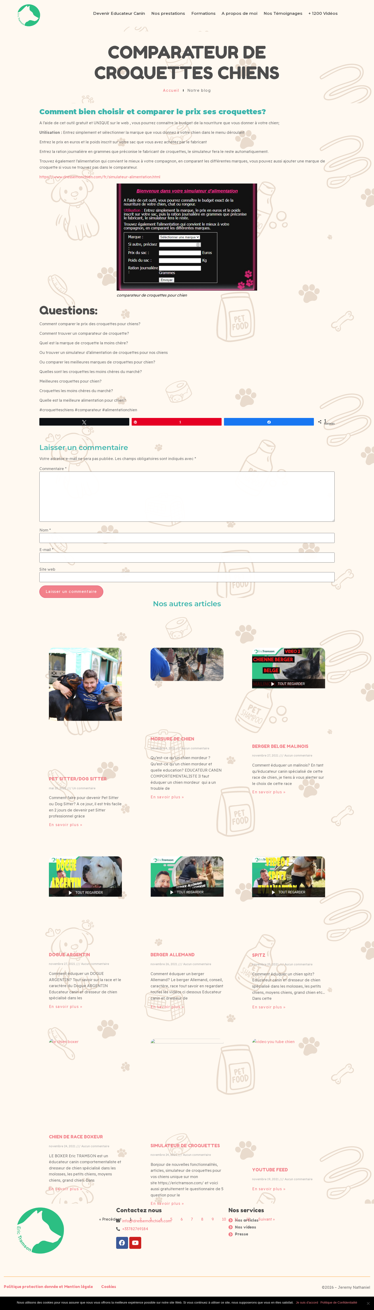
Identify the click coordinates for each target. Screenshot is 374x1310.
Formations (203, 13)
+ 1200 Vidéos (323, 13)
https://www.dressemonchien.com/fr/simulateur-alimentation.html (99, 176)
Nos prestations (168, 13)
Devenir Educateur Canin (119, 13)
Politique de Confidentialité (338, 1302)
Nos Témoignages (283, 13)
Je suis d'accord (307, 1302)
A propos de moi (239, 13)
